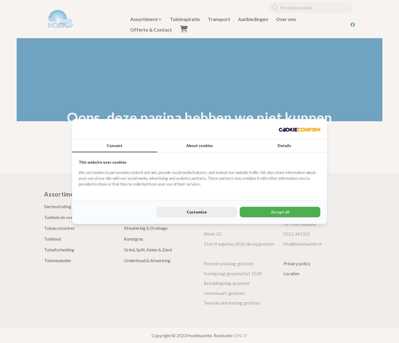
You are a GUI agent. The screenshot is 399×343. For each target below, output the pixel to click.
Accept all (280, 212)
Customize (197, 212)
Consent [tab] (114, 145)
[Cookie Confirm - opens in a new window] (299, 129)
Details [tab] (284, 145)
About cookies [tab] (199, 145)
